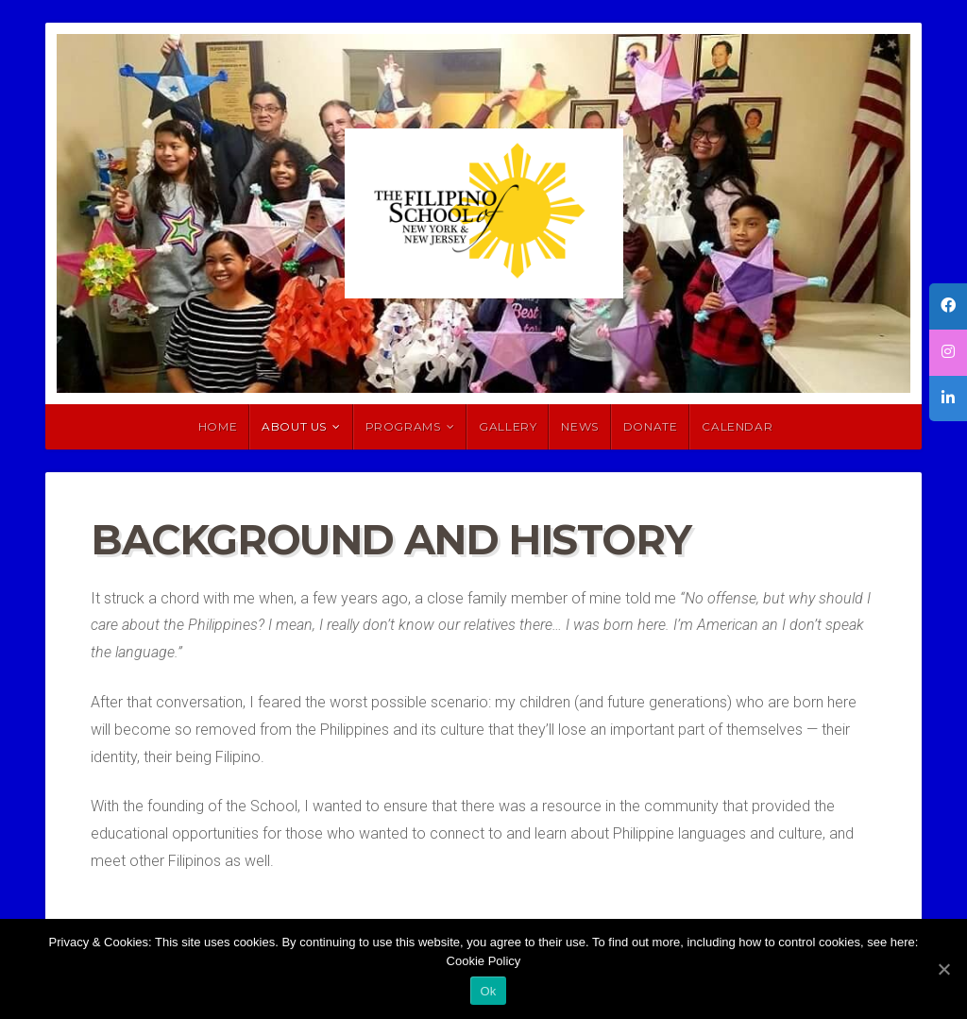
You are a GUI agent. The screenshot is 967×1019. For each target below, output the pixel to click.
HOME (217, 426)
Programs (403, 426)
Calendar (737, 426)
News (579, 426)
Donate (650, 426)
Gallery (507, 426)
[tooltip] (948, 306)
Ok (488, 991)
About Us (294, 426)
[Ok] (943, 969)
